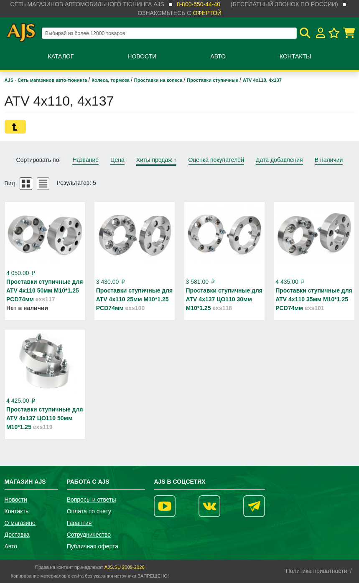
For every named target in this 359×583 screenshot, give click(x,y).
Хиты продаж (156, 159)
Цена (117, 159)
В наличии (329, 159)
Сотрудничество (89, 534)
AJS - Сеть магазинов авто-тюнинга (47, 80)
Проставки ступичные (213, 80)
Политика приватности (316, 571)
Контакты (295, 56)
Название (85, 159)
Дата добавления (279, 159)
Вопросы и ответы (91, 499)
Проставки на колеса (159, 80)
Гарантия (79, 523)
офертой (207, 13)
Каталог (61, 56)
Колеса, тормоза (111, 80)
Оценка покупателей (216, 159)
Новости (141, 56)
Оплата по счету (89, 511)
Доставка (17, 534)
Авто (218, 56)
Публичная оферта (93, 546)
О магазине (20, 523)
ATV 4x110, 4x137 (262, 80)
